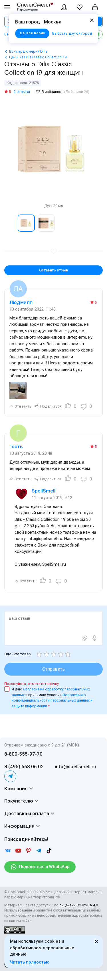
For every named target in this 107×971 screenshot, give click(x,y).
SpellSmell (43, 491)
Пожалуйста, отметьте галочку (31, 684)
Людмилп (21, 302)
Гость (16, 446)
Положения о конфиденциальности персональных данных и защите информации (52, 700)
